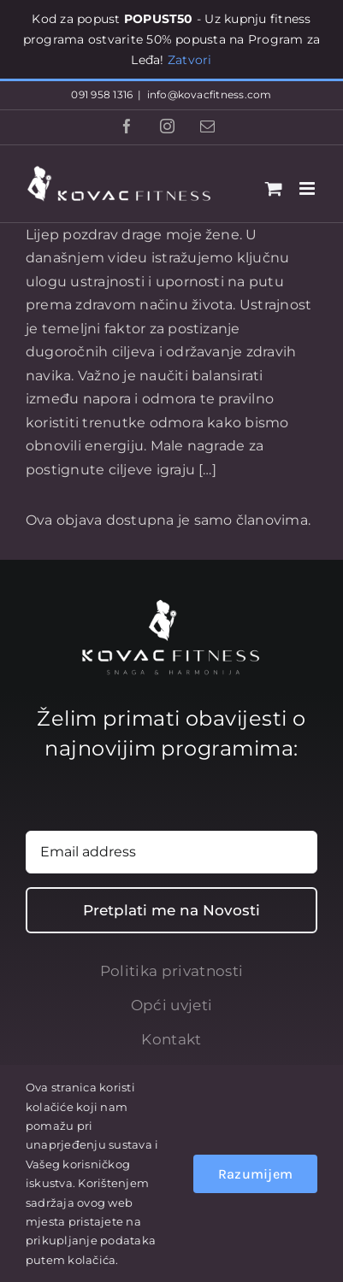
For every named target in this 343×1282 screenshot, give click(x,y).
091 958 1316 (102, 94)
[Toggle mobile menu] (308, 188)
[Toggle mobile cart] (273, 188)
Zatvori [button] (190, 60)
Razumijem (255, 1174)
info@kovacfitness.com (209, 94)
